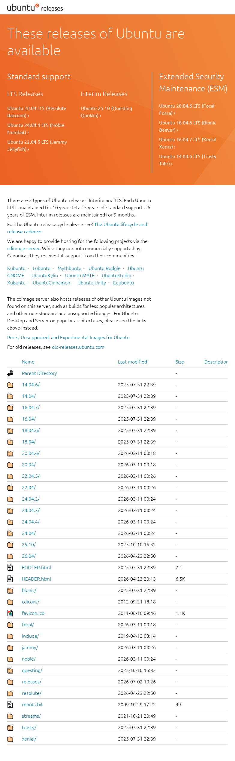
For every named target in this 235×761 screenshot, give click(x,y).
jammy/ (30, 647)
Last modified (132, 361)
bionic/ (29, 590)
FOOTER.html (36, 567)
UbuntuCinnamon (51, 282)
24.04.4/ (31, 521)
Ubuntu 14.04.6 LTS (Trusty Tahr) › (187, 160)
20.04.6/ (31, 453)
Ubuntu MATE (80, 275)
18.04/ (29, 441)
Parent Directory (39, 373)
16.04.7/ (31, 407)
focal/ (28, 624)
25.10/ (29, 544)
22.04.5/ (31, 476)
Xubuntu (16, 282)
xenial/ (29, 738)
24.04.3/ (31, 510)
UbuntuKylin (45, 275)
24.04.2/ (31, 499)
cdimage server (23, 248)
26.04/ (29, 556)
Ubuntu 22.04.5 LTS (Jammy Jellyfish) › (37, 145)
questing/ (32, 670)
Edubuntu (123, 282)
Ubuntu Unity (91, 282)
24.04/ (29, 533)
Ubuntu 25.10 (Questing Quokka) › (106, 112)
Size (180, 361)
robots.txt (32, 704)
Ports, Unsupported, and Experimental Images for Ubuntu (68, 337)
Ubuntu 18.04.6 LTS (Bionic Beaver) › (187, 126)
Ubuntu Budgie (105, 268)
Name (28, 361)
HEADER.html (36, 578)
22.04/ (29, 487)
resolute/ (31, 693)
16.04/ (29, 419)
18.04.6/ (31, 430)
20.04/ (29, 464)
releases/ (31, 681)
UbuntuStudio (116, 275)
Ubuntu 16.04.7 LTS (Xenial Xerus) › (187, 143)
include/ (30, 636)
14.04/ (29, 396)
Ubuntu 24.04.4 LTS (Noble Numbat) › (35, 128)
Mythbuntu (69, 268)
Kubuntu (16, 268)
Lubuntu (41, 268)
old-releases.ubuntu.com (78, 347)
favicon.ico (33, 613)
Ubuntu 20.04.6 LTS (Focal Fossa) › (186, 109)
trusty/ (29, 727)
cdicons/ (30, 601)
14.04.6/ (31, 384)
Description (216, 361)
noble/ (29, 658)
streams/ (31, 716)
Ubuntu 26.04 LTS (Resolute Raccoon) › (36, 112)
